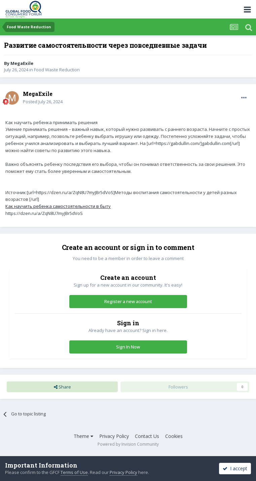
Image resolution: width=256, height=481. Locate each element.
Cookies (174, 436)
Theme (83, 436)
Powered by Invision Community (128, 444)
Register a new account (128, 301)
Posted (43, 102)
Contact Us (147, 436)
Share (62, 387)
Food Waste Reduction (57, 70)
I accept (235, 468)
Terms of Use (74, 472)
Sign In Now (128, 347)
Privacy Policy (114, 436)
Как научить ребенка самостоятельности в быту (58, 206)
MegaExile (21, 63)
